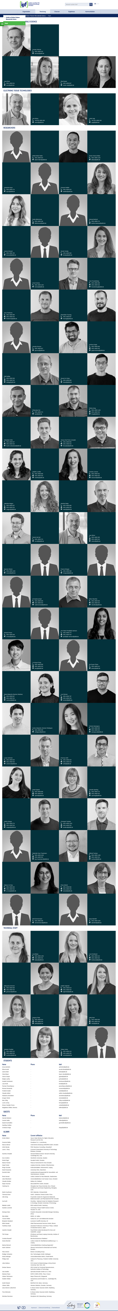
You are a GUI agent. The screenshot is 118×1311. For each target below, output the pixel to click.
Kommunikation (90, 11)
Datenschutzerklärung (44, 1307)
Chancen (57, 11)
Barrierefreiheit (56, 1307)
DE (95, 4)
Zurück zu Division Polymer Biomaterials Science (14, 18)
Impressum (34, 1307)
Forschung (43, 11)
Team (7, 23)
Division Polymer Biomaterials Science (35, 16)
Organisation (26, 11)
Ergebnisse (71, 11)
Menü (2, 24)
